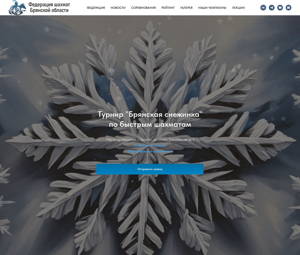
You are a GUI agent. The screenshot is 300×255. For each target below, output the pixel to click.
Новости (118, 8)
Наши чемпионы (212, 8)
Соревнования (143, 8)
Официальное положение (150, 151)
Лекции (238, 8)
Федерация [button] (96, 8)
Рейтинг (168, 8)
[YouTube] (280, 7)
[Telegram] (272, 7)
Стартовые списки (150, 145)
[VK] (263, 7)
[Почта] (288, 7)
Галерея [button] (186, 8)
